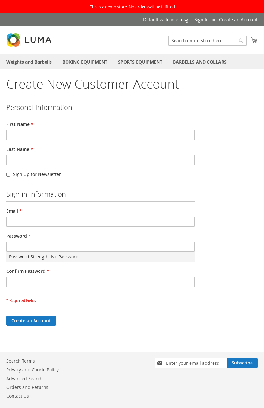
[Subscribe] (242, 363)
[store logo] (29, 40)
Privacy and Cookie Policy (32, 370)
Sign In (201, 20)
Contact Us (17, 396)
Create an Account (238, 20)
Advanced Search (24, 378)
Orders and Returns (27, 387)
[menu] (132, 61)
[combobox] (207, 41)
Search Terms (20, 361)
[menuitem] (29, 61)
